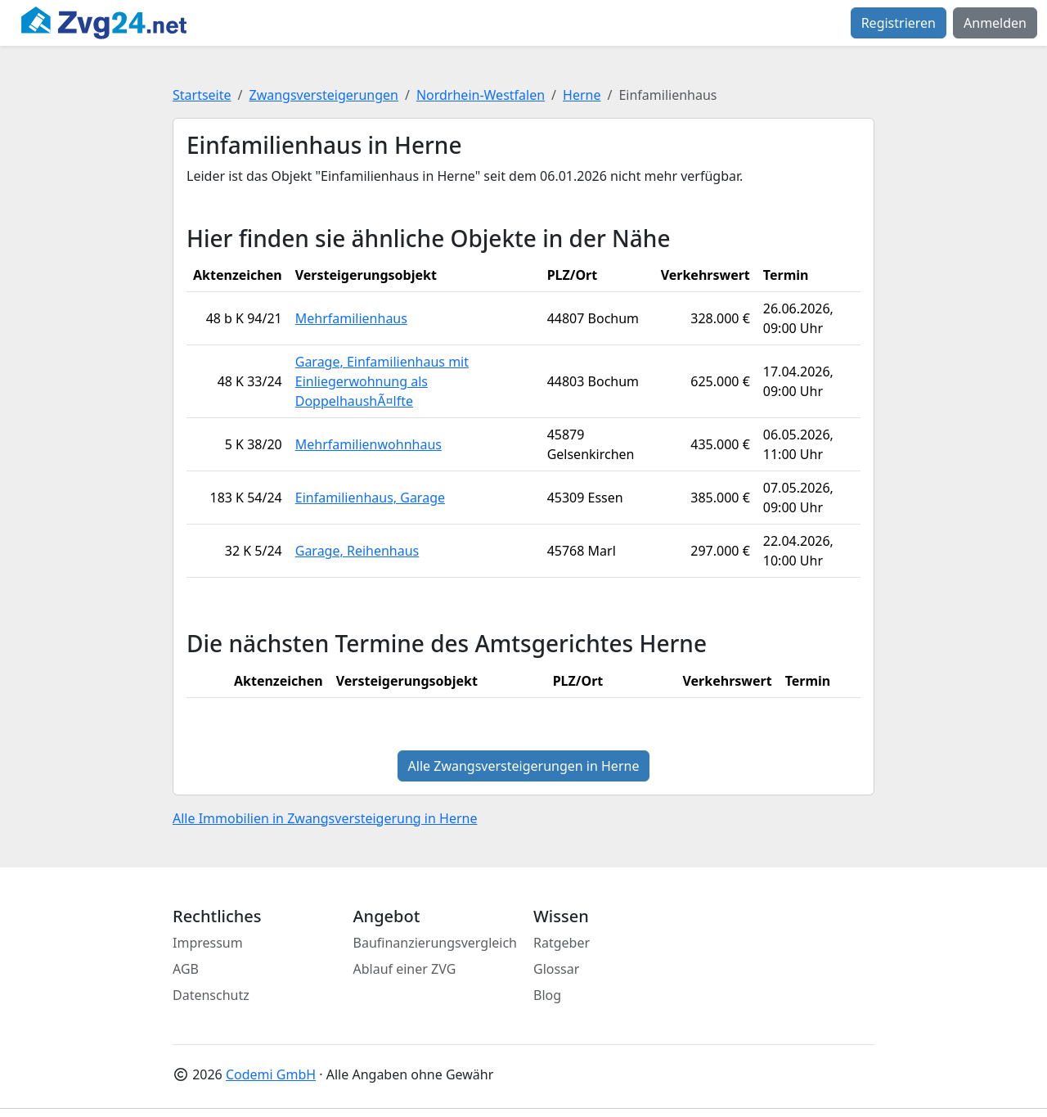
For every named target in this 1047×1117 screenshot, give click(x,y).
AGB (186, 969)
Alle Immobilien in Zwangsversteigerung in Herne (325, 818)
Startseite (202, 95)
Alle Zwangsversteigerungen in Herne (524, 766)
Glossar (556, 969)
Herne (581, 95)
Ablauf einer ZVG (404, 969)
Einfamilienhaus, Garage (370, 498)
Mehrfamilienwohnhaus (368, 444)
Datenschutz (211, 995)
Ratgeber (561, 943)
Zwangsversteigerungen (323, 95)
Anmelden (995, 23)
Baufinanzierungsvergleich (435, 943)
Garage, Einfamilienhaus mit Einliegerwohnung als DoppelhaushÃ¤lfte (382, 381)
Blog (547, 995)
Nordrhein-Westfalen (480, 95)
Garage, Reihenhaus (357, 551)
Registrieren (898, 23)
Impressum (208, 943)
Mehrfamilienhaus (351, 318)
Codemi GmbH (271, 1074)
